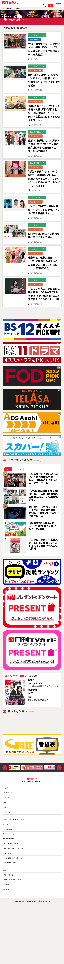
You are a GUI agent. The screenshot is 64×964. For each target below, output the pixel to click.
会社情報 (8, 947)
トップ (7, 795)
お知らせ (8, 918)
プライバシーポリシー (15, 925)
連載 (6, 825)
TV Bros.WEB (10, 856)
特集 (6, 817)
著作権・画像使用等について (18, 932)
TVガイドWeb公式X (13, 908)
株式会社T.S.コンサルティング (19, 900)
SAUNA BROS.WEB (13, 871)
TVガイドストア (12, 893)
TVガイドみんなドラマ (15, 878)
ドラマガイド (10, 803)
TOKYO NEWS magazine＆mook (19, 842)
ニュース (8, 810)
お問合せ (8, 939)
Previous (4, 774)
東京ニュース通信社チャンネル (19, 886)
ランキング (9, 832)
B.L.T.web (8, 849)
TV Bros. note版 (12, 864)
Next (59, 774)
